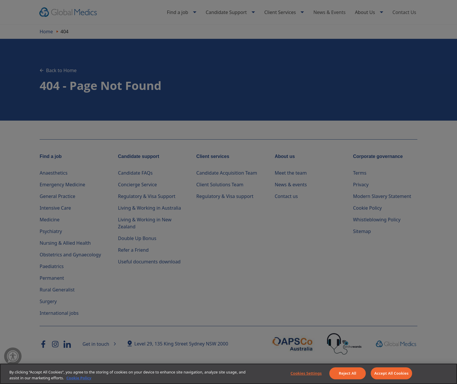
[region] (228, 374)
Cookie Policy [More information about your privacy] (79, 377)
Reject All (347, 373)
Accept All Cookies (391, 373)
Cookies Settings (306, 373)
